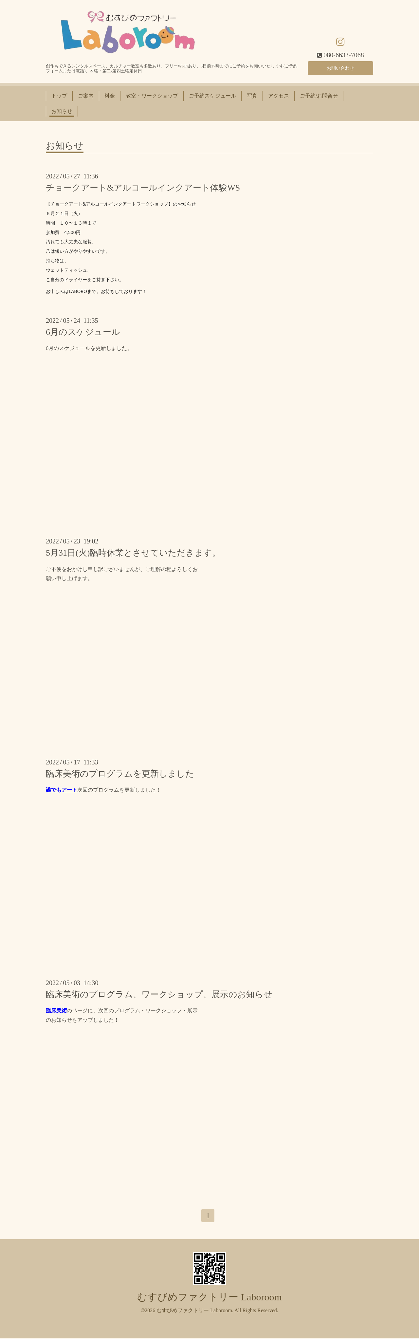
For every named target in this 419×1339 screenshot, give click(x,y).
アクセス (278, 96)
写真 (252, 96)
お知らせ (61, 111)
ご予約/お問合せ (319, 96)
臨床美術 (56, 1010)
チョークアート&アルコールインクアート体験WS (143, 188)
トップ (59, 96)
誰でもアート (61, 790)
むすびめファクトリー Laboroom (209, 1298)
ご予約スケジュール (212, 96)
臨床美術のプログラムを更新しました (120, 774)
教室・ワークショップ (152, 96)
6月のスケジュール (83, 332)
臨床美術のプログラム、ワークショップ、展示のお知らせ (159, 994)
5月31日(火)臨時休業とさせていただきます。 (133, 553)
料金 (109, 96)
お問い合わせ (340, 67)
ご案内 (86, 96)
